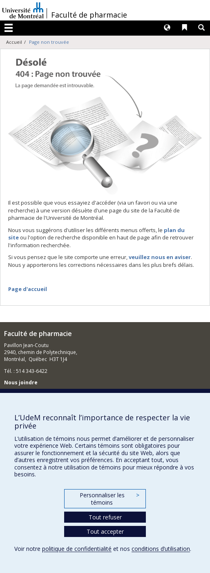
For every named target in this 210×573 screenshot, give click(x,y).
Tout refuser (105, 517)
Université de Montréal (23, 10)
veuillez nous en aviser (160, 257)
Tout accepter (105, 531)
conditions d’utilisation (161, 549)
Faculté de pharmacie (89, 14)
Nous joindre (21, 382)
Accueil (14, 42)
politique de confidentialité (77, 549)
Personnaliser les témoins (109, 498)
